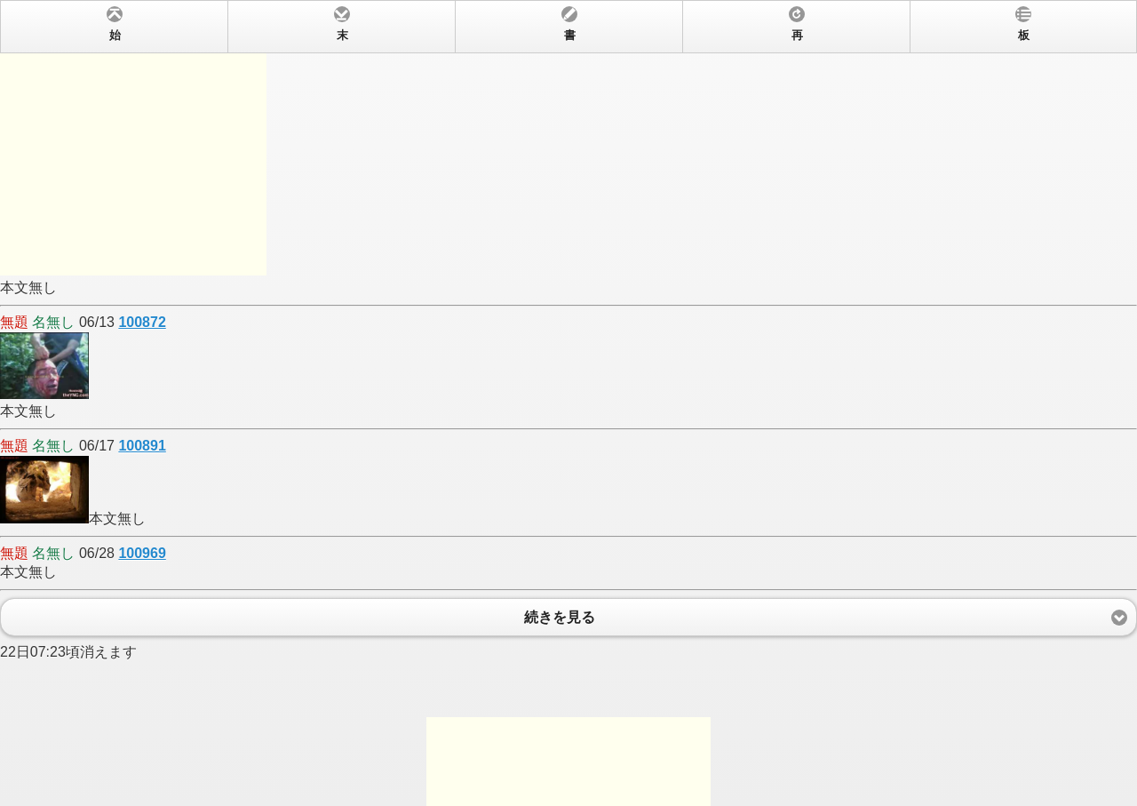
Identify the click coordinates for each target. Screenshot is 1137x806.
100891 (141, 445)
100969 (141, 553)
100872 (141, 322)
